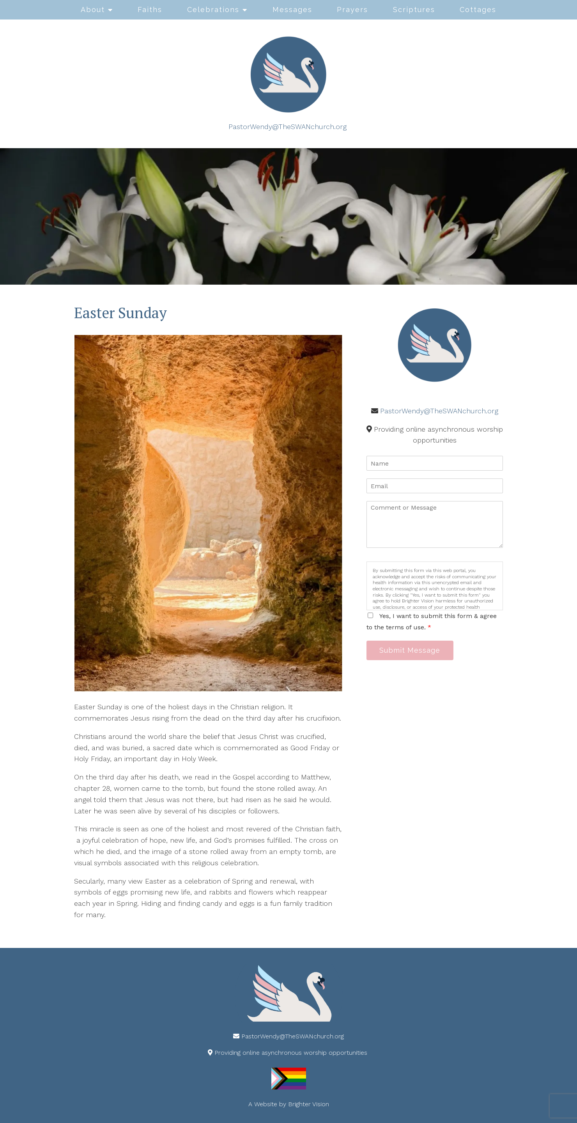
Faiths (150, 9)
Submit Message (411, 651)
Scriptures (414, 9)
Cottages (478, 9)
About (93, 9)
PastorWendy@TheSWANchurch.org (287, 126)
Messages (292, 9)
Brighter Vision (308, 1104)
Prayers (352, 9)
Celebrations (213, 9)
